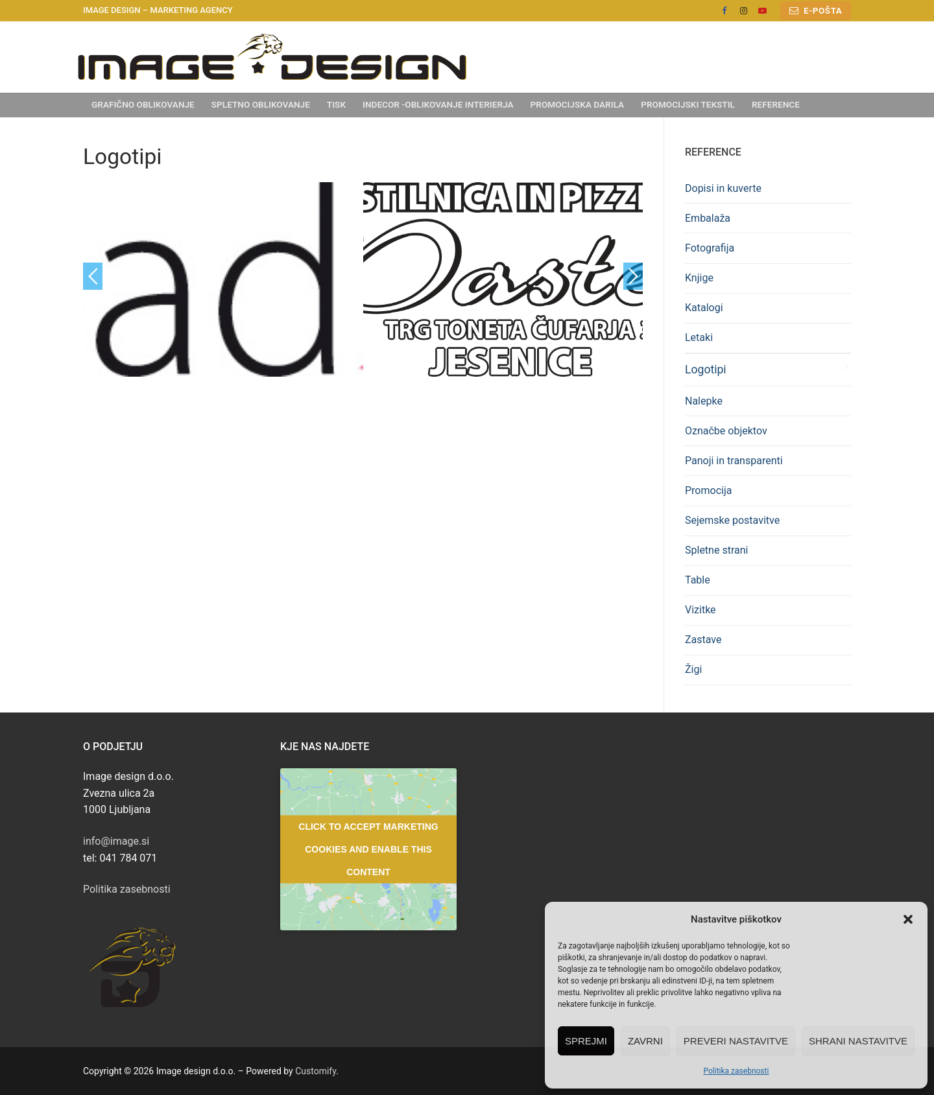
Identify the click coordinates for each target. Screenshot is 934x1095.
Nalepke (704, 401)
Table (697, 580)
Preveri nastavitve (736, 1040)
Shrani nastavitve (858, 1040)
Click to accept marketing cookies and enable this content (368, 849)
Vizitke (700, 610)
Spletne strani (716, 550)
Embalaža (707, 218)
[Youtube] (762, 10)
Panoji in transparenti (734, 460)
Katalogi (704, 307)
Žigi (693, 669)
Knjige (699, 278)
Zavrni (645, 1040)
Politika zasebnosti (736, 1071)
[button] (908, 919)
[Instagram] (743, 10)
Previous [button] (92, 276)
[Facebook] (724, 10)
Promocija (708, 490)
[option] (223, 279)
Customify (315, 1071)
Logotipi (705, 369)
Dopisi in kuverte (723, 188)
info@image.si (116, 841)
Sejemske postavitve (732, 520)
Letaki (699, 337)
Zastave (703, 639)
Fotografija (709, 248)
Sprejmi (586, 1040)
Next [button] (633, 276)
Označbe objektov (726, 431)
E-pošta (816, 10)
